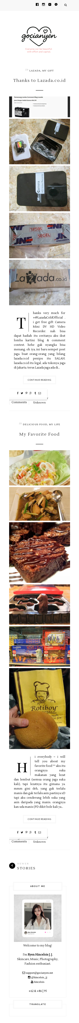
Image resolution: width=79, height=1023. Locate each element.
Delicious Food (35, 424)
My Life (54, 424)
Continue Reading (39, 380)
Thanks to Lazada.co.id (39, 80)
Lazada (35, 70)
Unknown (39, 402)
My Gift (48, 70)
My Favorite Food (39, 434)
